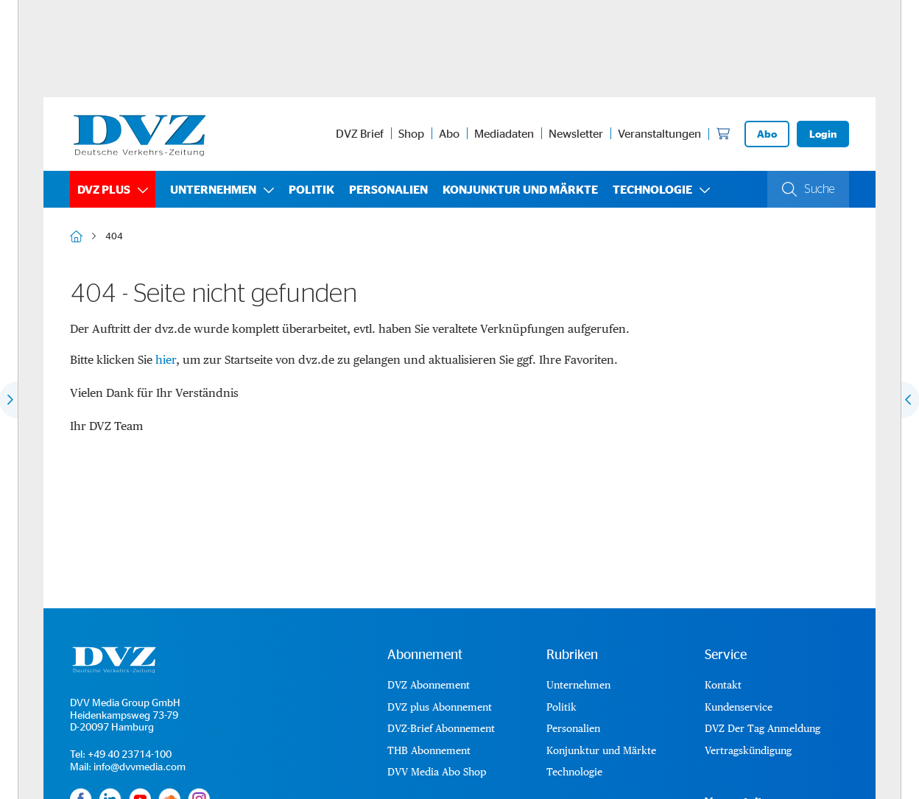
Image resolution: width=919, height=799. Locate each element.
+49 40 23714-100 (130, 753)
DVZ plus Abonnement (439, 707)
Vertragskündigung (748, 750)
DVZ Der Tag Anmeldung (762, 728)
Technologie (652, 189)
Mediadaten (504, 133)
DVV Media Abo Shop (436, 772)
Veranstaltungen (659, 133)
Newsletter (576, 133)
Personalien (388, 189)
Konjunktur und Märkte (520, 189)
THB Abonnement (429, 750)
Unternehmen (213, 189)
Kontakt (723, 685)
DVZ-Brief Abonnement (441, 728)
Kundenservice (738, 707)
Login (823, 133)
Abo (449, 133)
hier (165, 360)
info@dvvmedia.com (140, 766)
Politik (311, 189)
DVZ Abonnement (428, 685)
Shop (411, 133)
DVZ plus (103, 189)
